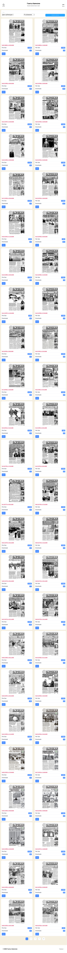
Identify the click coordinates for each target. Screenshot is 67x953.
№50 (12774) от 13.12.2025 (41, 542)
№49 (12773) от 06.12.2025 (8, 581)
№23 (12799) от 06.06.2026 (8, 83)
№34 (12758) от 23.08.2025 (8, 849)
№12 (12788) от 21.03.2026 (41, 274)
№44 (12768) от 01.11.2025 (41, 657)
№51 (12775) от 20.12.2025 (8, 542)
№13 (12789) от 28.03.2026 (8, 274)
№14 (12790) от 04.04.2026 (41, 236)
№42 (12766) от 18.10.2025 (41, 695)
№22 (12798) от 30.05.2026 (41, 83)
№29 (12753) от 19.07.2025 (41, 925)
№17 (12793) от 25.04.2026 (8, 198)
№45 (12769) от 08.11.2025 (8, 657)
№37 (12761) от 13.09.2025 (41, 772)
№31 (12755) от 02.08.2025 (41, 887)
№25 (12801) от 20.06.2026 (8, 45)
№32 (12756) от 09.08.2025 (8, 887)
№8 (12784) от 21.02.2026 (41, 351)
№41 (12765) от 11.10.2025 (8, 734)
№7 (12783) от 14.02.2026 (7, 389)
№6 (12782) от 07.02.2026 (41, 389)
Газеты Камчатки (33, 3)
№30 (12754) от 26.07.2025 (8, 925)
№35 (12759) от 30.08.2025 (41, 810)
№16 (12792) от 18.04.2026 (41, 198)
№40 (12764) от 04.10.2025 (41, 734)
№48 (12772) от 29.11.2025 (41, 581)
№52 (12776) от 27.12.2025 (41, 504)
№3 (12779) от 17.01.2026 (7, 466)
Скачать (4, 53)
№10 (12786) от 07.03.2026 (41, 313)
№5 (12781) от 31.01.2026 (7, 427)
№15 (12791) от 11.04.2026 (8, 236)
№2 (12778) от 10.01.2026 (41, 466)
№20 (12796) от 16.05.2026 (41, 121)
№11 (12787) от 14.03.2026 (8, 313)
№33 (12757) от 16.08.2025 (41, 849)
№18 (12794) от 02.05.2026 (41, 160)
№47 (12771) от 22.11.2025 (8, 619)
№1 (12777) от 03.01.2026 (7, 504)
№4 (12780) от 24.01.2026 (41, 427)
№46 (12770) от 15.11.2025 (41, 619)
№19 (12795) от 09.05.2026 (8, 160)
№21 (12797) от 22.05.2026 (8, 121)
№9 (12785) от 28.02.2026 (7, 351)
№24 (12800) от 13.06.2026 (41, 45)
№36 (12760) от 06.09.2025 (8, 810)
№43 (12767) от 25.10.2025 (8, 695)
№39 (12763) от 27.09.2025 (8, 772)
